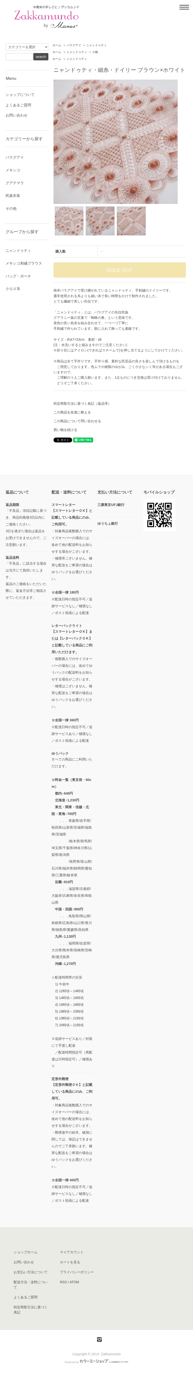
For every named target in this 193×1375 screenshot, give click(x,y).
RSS (63, 1282)
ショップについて (20, 94)
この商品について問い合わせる (77, 421)
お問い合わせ (16, 115)
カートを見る (70, 1262)
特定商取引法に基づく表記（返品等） (82, 403)
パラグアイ (74, 45)
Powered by (96, 1362)
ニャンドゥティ (96, 45)
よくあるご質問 (18, 105)
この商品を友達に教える (72, 412)
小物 (95, 52)
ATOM (74, 1282)
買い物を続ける (65, 430)
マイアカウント (72, 1252)
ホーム (57, 45)
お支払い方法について (31, 1272)
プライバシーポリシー (77, 1272)
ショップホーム (25, 1252)
